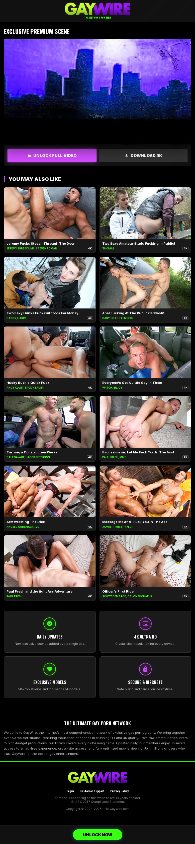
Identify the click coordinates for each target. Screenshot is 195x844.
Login (70, 791)
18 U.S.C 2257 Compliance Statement (97, 802)
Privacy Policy (119, 791)
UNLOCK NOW (97, 834)
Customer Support (92, 791)
